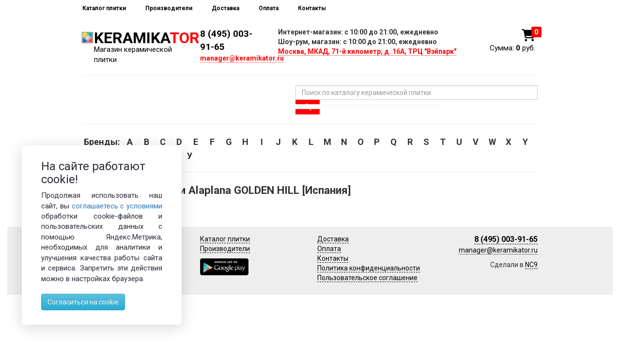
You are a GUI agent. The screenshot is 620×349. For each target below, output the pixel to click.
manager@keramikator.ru (242, 58)
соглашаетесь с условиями (117, 206)
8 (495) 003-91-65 (506, 239)
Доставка (225, 8)
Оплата (269, 8)
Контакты (312, 8)
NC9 (531, 265)
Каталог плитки (104, 8)
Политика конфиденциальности (368, 268)
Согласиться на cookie (83, 302)
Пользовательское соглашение (367, 278)
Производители (168, 8)
